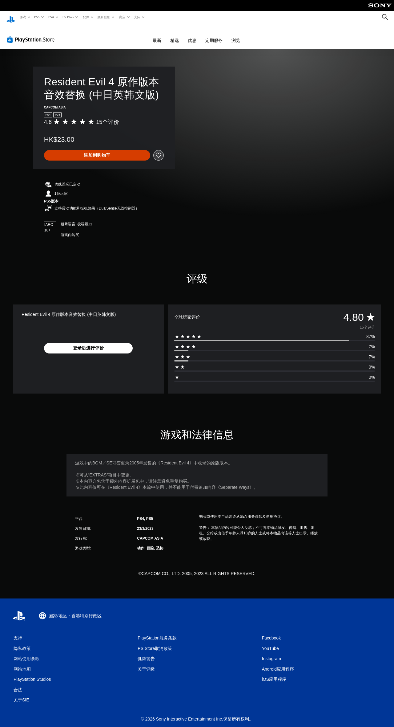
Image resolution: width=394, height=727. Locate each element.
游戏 (22, 17)
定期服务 (214, 34)
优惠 (192, 34)
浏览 (235, 34)
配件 (85, 17)
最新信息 (103, 17)
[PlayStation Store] (32, 34)
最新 (157, 34)
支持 (137, 17)
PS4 (51, 17)
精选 (174, 34)
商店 (122, 17)
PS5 (37, 17)
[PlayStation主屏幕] (11, 17)
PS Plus (68, 17)
